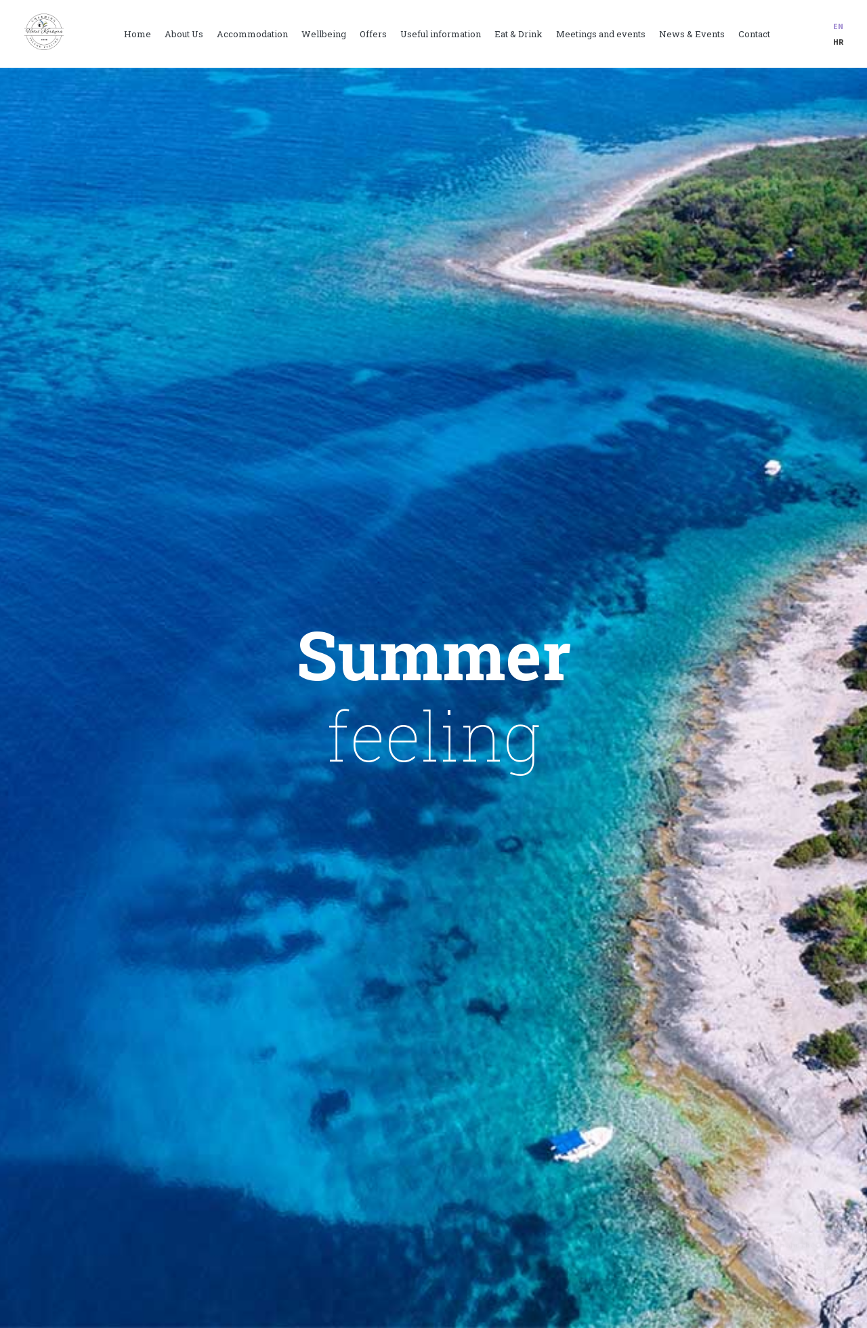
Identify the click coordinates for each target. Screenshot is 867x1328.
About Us (184, 34)
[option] (433, 698)
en (838, 26)
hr (838, 42)
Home (137, 34)
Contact (754, 34)
